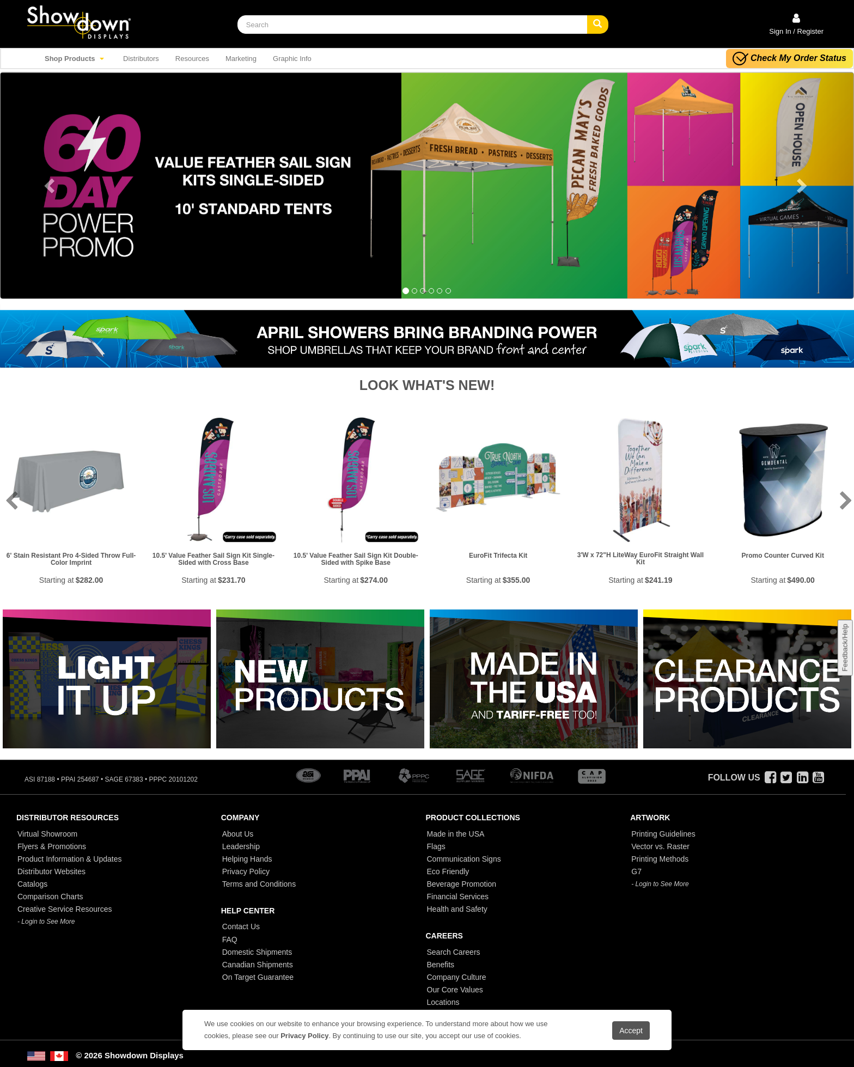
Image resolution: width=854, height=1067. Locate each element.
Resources (192, 58)
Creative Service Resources (64, 909)
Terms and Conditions (259, 884)
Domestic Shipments (257, 952)
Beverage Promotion (462, 884)
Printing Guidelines (663, 834)
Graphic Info (292, 58)
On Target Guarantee (258, 977)
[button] (64, 185)
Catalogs (32, 884)
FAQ (229, 939)
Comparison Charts (50, 896)
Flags (436, 846)
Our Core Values (455, 989)
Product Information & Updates (69, 859)
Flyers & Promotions (51, 846)
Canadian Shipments (257, 964)
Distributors (141, 58)
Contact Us (241, 926)
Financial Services (458, 896)
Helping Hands (247, 859)
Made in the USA (456, 834)
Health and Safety (457, 909)
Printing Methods (659, 859)
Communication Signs (464, 859)
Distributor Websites (51, 871)
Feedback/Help (844, 648)
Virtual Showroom (47, 834)
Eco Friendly (448, 871)
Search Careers (453, 952)
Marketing (241, 58)
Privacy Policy (246, 871)
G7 (636, 871)
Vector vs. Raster (660, 846)
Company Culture (456, 977)
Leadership (241, 846)
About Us (238, 834)
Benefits (441, 964)
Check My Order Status (789, 58)
